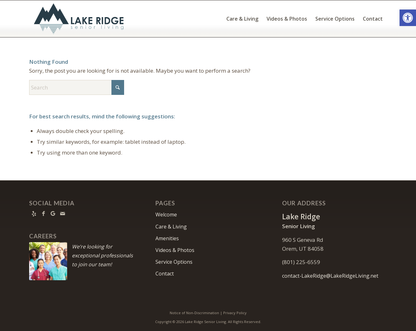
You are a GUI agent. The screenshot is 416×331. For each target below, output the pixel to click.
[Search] (76, 87)
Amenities (167, 238)
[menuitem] (242, 18)
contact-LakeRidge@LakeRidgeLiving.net (330, 275)
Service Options (173, 261)
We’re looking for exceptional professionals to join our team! (102, 255)
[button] (408, 18)
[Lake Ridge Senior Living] (80, 18)
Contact (164, 273)
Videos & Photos (174, 250)
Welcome (166, 214)
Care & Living (171, 226)
